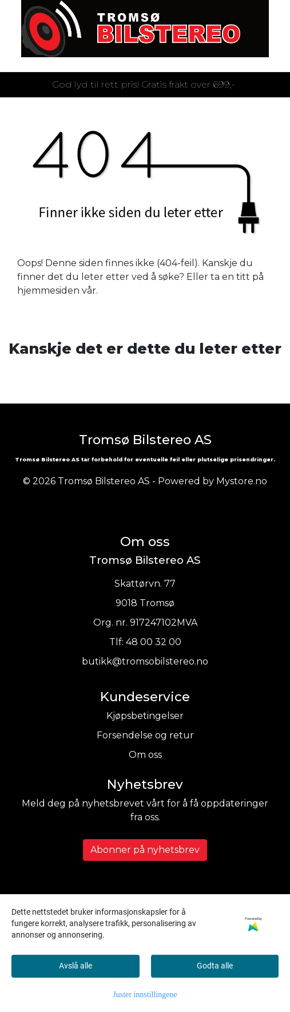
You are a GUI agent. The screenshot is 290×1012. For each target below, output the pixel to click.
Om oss (145, 754)
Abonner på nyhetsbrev (145, 849)
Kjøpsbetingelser (145, 715)
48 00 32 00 (153, 642)
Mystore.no (241, 481)
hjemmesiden (48, 290)
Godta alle (215, 965)
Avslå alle (75, 965)
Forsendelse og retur (145, 735)
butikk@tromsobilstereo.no (145, 661)
